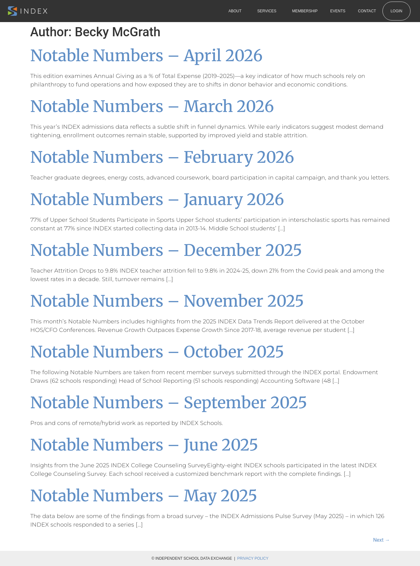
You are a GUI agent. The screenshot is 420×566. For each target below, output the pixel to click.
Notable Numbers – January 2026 (157, 199)
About (236, 11)
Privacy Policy (253, 558)
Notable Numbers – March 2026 (152, 106)
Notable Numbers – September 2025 (168, 403)
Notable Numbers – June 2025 (144, 445)
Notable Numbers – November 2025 (167, 301)
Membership (305, 11)
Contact (367, 11)
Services (268, 11)
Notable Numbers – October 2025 (157, 352)
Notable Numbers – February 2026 (162, 157)
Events (338, 11)
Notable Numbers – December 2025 (166, 250)
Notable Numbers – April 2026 (146, 56)
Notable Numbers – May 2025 (143, 496)
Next (381, 540)
